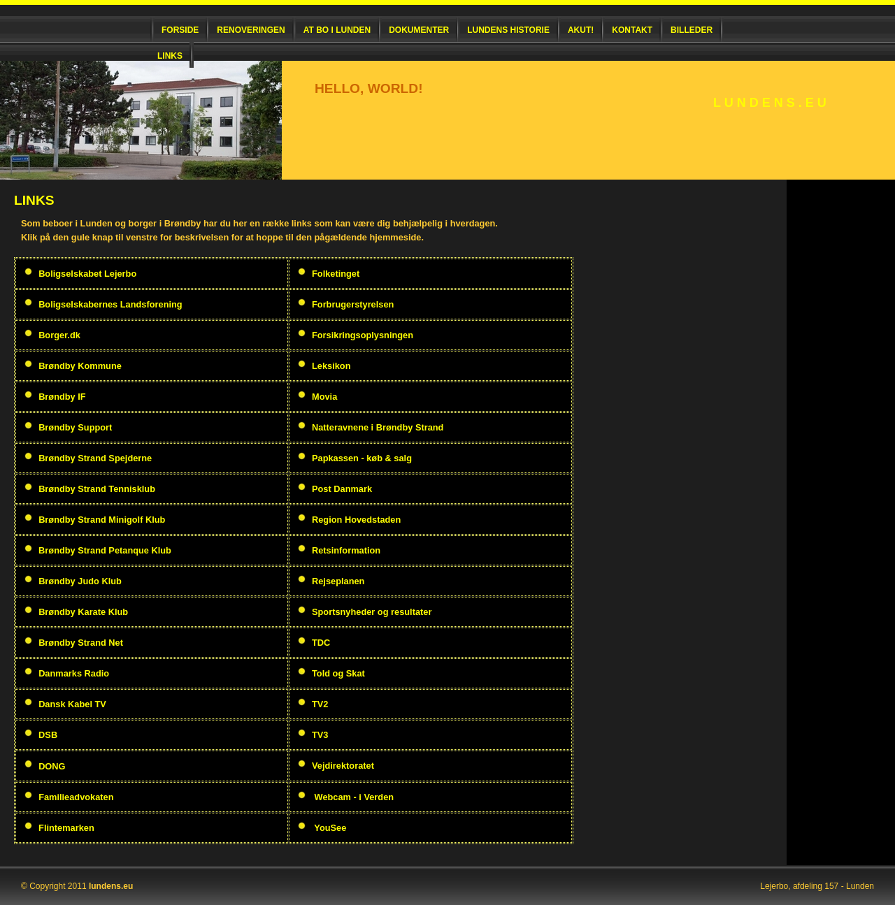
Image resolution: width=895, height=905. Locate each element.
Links (169, 56)
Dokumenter (419, 30)
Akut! (581, 30)
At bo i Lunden (337, 30)
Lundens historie (508, 30)
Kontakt (632, 30)
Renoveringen (251, 30)
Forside (180, 30)
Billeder (692, 30)
